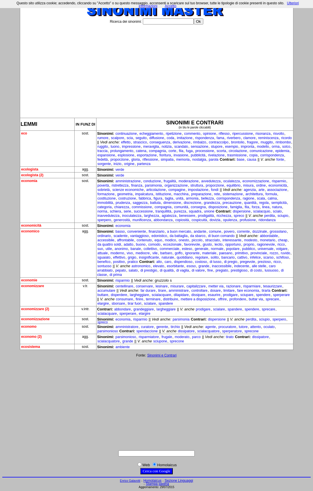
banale (135, 249)
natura (277, 207)
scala (261, 198)
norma (102, 211)
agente (210, 327)
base (240, 160)
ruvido (285, 253)
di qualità (167, 270)
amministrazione (128, 181)
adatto (128, 244)
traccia (102, 151)
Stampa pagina (157, 484)
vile (155, 253)
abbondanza (162, 220)
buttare (102, 295)
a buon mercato (179, 232)
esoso (191, 266)
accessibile (105, 240)
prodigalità (206, 216)
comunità (181, 207)
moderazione (188, 181)
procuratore (227, 327)
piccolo (197, 240)
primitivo (241, 253)
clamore (249, 138)
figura (157, 198)
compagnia (157, 151)
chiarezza (121, 207)
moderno (117, 253)
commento (192, 134)
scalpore (117, 138)
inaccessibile (222, 266)
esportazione (147, 155)
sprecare (272, 299)
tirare (162, 291)
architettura (254, 194)
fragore (252, 142)
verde (119, 170)
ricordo (286, 138)
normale (217, 249)
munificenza (141, 220)
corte (172, 151)
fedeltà (102, 160)
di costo (256, 270)
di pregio (230, 262)
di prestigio (149, 270)
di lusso (215, 262)
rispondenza (204, 138)
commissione (142, 207)
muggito (267, 142)
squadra (195, 211)
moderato (182, 337)
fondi (215, 190)
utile (109, 249)
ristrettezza (119, 185)
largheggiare (139, 295)
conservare (144, 286)
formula (271, 194)
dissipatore (186, 331)
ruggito (102, 147)
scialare (150, 304)
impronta (247, 147)
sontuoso (104, 266)
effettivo (119, 257)
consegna (198, 207)
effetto (125, 142)
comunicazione (261, 151)
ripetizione (174, 134)
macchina (181, 194)
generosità (122, 220)
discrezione (192, 203)
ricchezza (224, 216)
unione (209, 211)
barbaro (166, 253)
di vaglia (182, 270)
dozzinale (260, 232)
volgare (281, 249)
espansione (106, 155)
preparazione (201, 194)
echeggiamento (151, 134)
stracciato (212, 240)
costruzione (127, 198)
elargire (103, 304)
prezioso (264, 262)
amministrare (179, 291)
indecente (241, 266)
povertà (103, 185)
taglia (169, 198)
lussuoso (271, 270)
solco (286, 147)
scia (130, 138)
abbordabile (269, 236)
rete (217, 194)
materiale (209, 253)
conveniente (136, 232)
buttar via (256, 299)
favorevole (192, 244)
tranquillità (163, 211)
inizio (117, 164)
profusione (248, 220)
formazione (105, 194)
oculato (269, 327)
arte (262, 190)
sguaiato (103, 257)
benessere (187, 216)
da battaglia (178, 236)
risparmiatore (149, 337)
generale (201, 249)
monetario (267, 240)
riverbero (233, 138)
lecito (219, 244)
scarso (268, 257)
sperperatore (232, 331)
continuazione (126, 134)
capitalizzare (196, 286)
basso (120, 232)
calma (272, 198)
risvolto (278, 134)
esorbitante (175, 266)
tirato (230, 337)
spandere (166, 304)
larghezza (151, 216)
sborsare (118, 304)
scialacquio (261, 211)
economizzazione (255, 181)
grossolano (278, 232)
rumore (102, 138)
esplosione (126, 155)
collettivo (150, 249)
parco (196, 337)
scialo (277, 211)
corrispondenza (272, 155)
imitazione (184, 138)
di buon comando (221, 236)
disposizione (217, 207)
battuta (155, 203)
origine (129, 164)
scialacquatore (208, 331)
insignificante (149, 257)
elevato (158, 266)
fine (210, 270)
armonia (192, 198)
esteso (187, 249)
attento (255, 327)
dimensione (172, 203)
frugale (167, 337)
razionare (233, 286)
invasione (181, 155)
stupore (216, 147)
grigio (132, 257)
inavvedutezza (108, 216)
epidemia (282, 151)
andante (200, 232)
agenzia (250, 190)
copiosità (182, 220)
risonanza (262, 134)
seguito (141, 138)
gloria (135, 160)
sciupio (283, 216)
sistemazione (233, 194)
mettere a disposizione (198, 299)
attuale (102, 253)
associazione (277, 190)
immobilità (105, 203)
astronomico (141, 266)
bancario (228, 257)
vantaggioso (139, 236)
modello (263, 147)
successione (143, 211)
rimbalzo (199, 142)
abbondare (122, 309)
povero (229, 232)
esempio (231, 147)
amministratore (126, 327)
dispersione (242, 211)
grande (203, 266)
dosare (215, 291)
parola (213, 160)
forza (255, 207)
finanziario (156, 232)
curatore (147, 327)
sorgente (104, 164)
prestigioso (239, 270)
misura (248, 185)
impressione (131, 147)
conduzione (152, 181)
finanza (136, 185)
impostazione (198, 190)
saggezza (140, 203)
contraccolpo (218, 142)
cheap (282, 240)
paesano (225, 253)
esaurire (214, 295)
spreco (239, 216)
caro (167, 262)
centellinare (124, 286)
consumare (124, 299)
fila (181, 151)
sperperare (281, 295)
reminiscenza (268, 138)
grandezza (212, 203)
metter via (215, 286)
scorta (221, 151)
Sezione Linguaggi (179, 481)
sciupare (246, 295)
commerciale (169, 249)
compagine (176, 190)
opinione (209, 134)
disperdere (119, 295)
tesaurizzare (272, 286)
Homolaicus (152, 481)
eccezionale (172, 244)
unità (179, 198)
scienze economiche (128, 190)
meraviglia (151, 147)
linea (265, 207)
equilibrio (233, 185)
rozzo (274, 253)
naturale (168, 257)
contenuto (144, 240)
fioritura (165, 155)
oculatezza (231, 181)
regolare (201, 257)
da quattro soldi (109, 244)
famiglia (236, 207)
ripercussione (242, 134)
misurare (177, 286)
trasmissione (236, 155)
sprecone (251, 331)
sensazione (199, 147)
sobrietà (103, 190)
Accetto (170, 6)
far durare (148, 291)
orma (275, 147)
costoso (201, 262)
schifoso (282, 257)
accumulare (106, 291)
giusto (207, 244)
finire (139, 299)
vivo (130, 253)
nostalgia (199, 160)
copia (253, 155)
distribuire (170, 299)
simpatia (167, 160)
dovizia (215, 220)
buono (140, 244)
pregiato (222, 270)
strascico (140, 142)
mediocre (143, 253)
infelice (255, 257)
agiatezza (169, 216)
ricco (281, 244)
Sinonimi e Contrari (162, 355)
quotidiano (185, 257)
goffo (178, 253)
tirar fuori (134, 304)
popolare (233, 249)
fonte (280, 160)
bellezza (207, 198)
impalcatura (144, 194)
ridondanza (267, 220)
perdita (269, 216)
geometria (124, 194)
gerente (162, 327)
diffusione (156, 138)
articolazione (156, 190)
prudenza (122, 203)
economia (122, 226)
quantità (250, 203)
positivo (119, 262)
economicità (277, 185)
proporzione (119, 160)
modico (170, 240)
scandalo (181, 147)
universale (266, 249)
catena (141, 151)
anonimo (121, 249)
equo (158, 240)
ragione (248, 198)
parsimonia (153, 185)
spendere (263, 295)
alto (159, 262)
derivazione (181, 142)
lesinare (161, 286)
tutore (243, 327)
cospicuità (199, 220)
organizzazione (176, 185)
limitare (229, 291)
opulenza (230, 220)
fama (220, 138)
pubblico (248, 249)
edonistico (159, 236)
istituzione (163, 194)
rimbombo (283, 142)
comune (215, 232)
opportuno (233, 244)
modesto (250, 240)
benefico (103, 262)
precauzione (232, 203)
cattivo (242, 257)
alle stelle (259, 266)
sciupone (160, 341)
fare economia (248, 291)
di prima (115, 275)
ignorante (192, 253)
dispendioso (183, 262)
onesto (184, 240)
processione (204, 151)
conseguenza (159, 142)
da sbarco (198, 236)
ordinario (104, 236)
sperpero (104, 220)
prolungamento (121, 151)
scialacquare (161, 295)
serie (127, 211)
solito (215, 257)
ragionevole (266, 244)
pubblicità (198, 155)
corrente (243, 232)
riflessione (150, 160)
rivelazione (216, 155)
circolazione (238, 151)
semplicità (279, 203)
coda (170, 138)
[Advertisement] (157, 69)
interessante (232, 240)
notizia (167, 147)
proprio (249, 244)
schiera (115, 211)
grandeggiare (143, 309)
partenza (144, 164)
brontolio (237, 142)
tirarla (266, 291)
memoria (183, 160)
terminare (153, 299)
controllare (199, 291)
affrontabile (125, 240)
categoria (104, 207)
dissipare (198, 295)
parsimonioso (107, 331)
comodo (154, 244)
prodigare (230, 295)
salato (133, 270)
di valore (198, 270)
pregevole (247, 262)
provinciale (259, 253)
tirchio (175, 327)
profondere (237, 299)
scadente (120, 236)
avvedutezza (211, 181)
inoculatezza (131, 216)
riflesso (224, 134)
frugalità (170, 181)
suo (100, 249)
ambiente (122, 347)
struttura (196, 185)
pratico (133, 262)
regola (264, 203)
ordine (261, 185)
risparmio (279, 181)
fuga (189, 151)
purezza (180, 211)
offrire (222, 299)
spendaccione (147, 331)
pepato (120, 270)
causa (251, 160)
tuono (115, 147)
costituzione (106, 198)
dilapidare (181, 295)
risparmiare (252, 286)
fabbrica (145, 198)
